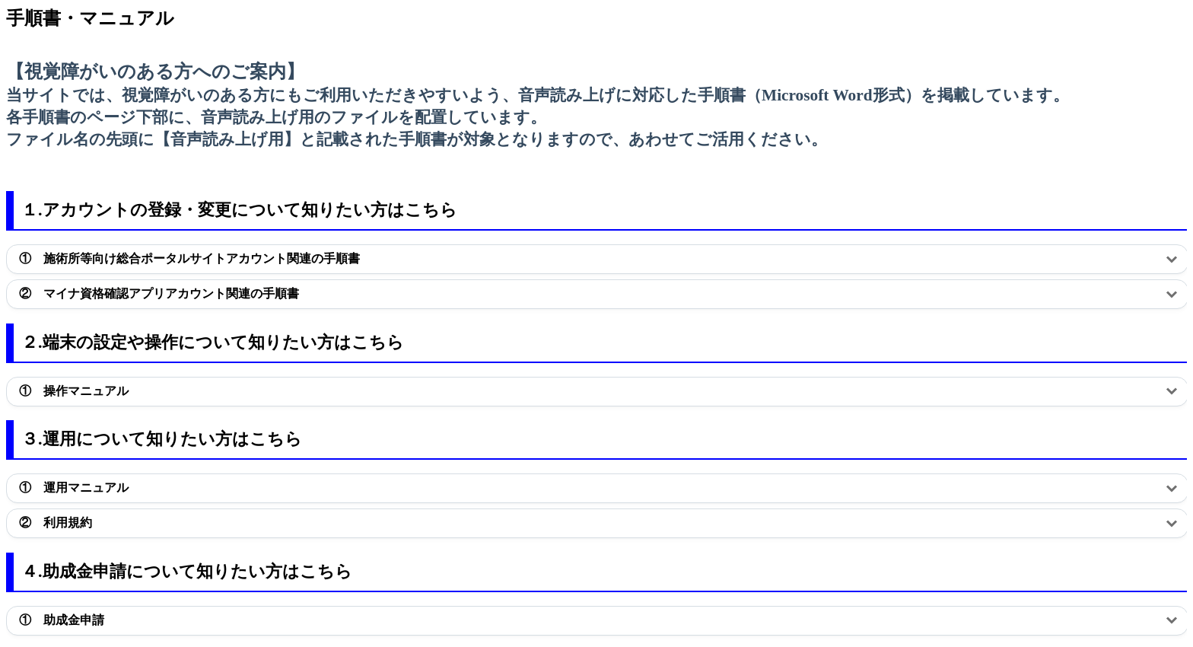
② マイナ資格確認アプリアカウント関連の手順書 (159, 293)
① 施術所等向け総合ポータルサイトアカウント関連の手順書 (189, 258)
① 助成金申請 (61, 620)
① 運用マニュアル (75, 487)
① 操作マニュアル (74, 390)
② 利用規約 (55, 522)
